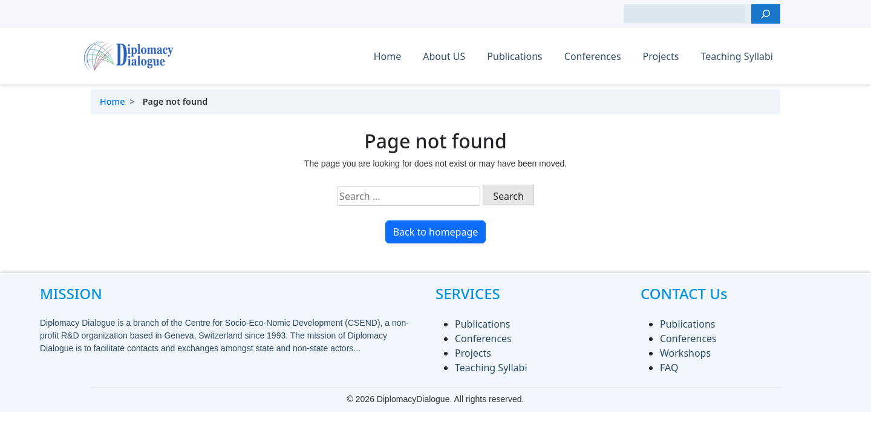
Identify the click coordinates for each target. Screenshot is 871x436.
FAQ (669, 367)
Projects (661, 56)
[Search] (765, 14)
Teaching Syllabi (736, 56)
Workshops (685, 353)
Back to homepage (435, 232)
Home (388, 56)
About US (444, 56)
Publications (514, 56)
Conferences (592, 56)
